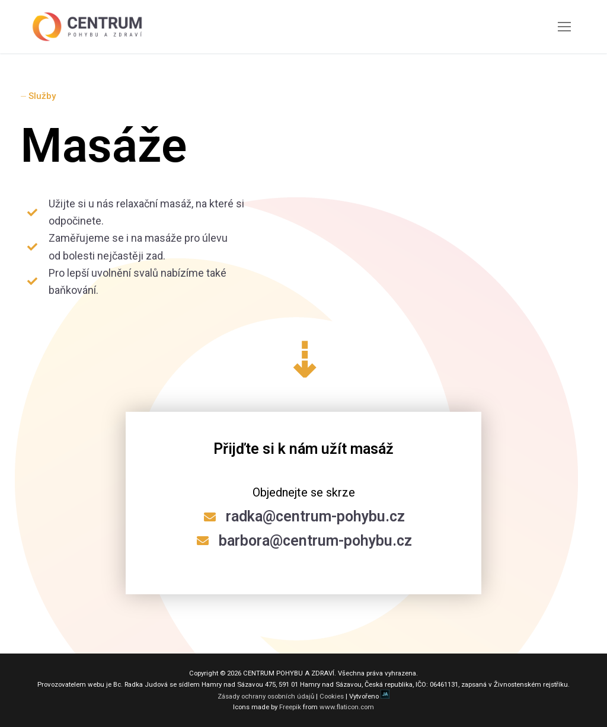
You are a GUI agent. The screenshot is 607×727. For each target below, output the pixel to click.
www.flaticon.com (347, 707)
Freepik (290, 707)
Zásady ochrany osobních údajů (266, 696)
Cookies (332, 696)
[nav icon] (564, 26)
